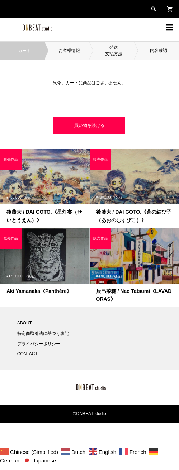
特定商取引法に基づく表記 (43, 333)
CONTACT (27, 353)
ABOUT (24, 323)
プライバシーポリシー (38, 343)
